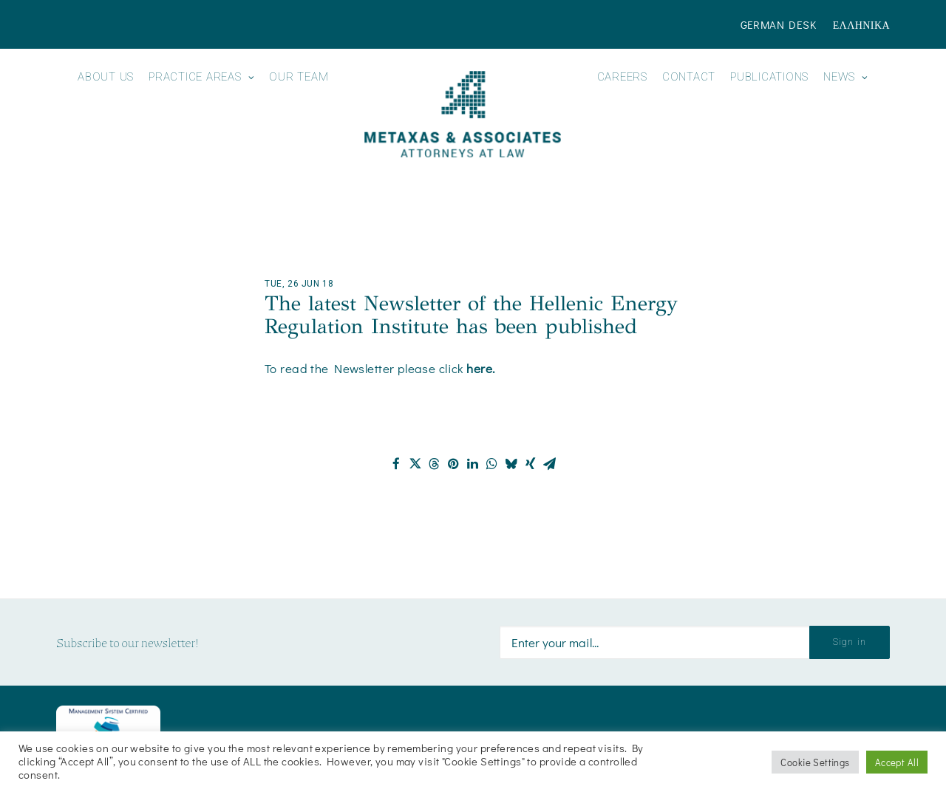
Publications (769, 77)
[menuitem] (782, 24)
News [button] (845, 77)
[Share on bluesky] (511, 464)
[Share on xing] (531, 464)
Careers (622, 77)
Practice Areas (201, 77)
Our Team (298, 77)
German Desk (779, 24)
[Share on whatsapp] (492, 464)
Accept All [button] (897, 762)
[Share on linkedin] (473, 464)
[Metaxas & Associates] (462, 114)
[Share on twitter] (415, 464)
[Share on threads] (434, 464)
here (479, 368)
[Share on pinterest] (454, 464)
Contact (688, 77)
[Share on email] (550, 464)
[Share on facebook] (396, 464)
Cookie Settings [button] (814, 762)
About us (106, 77)
